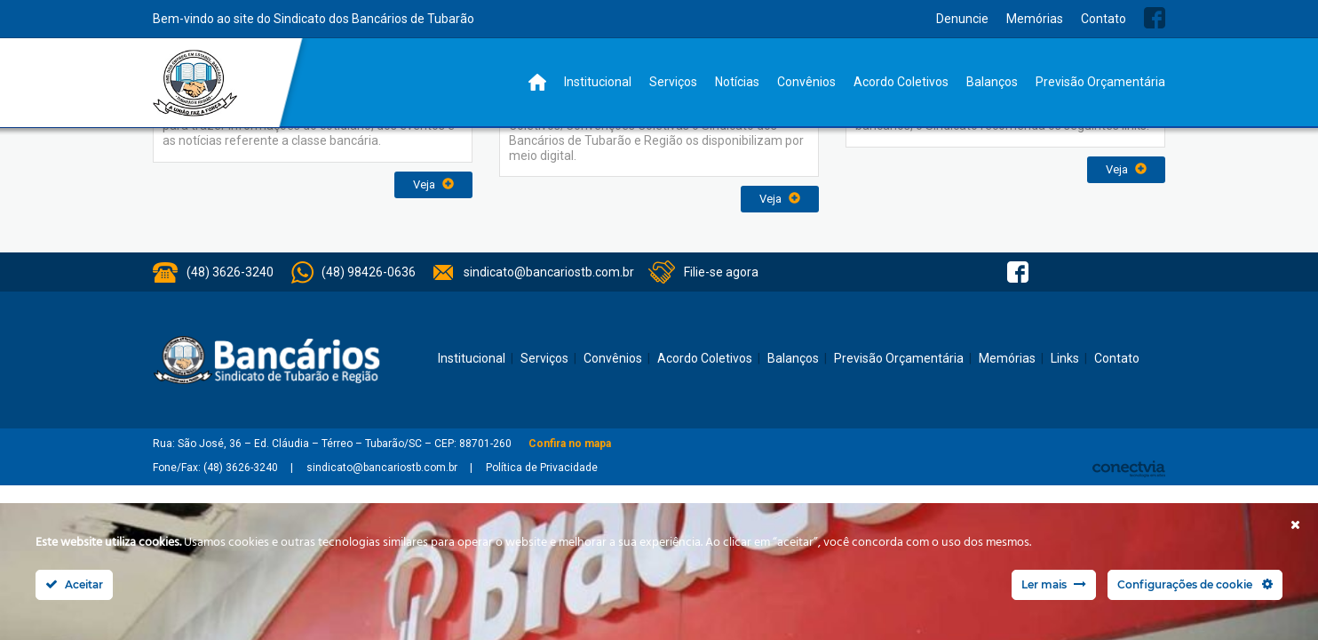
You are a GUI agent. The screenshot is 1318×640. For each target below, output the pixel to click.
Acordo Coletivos (901, 82)
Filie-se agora (721, 272)
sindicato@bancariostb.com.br (549, 272)
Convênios (806, 82)
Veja (433, 184)
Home (537, 82)
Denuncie (962, 19)
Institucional (597, 82)
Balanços (992, 82)
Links (1065, 358)
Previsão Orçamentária (1100, 82)
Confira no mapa (569, 443)
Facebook (1154, 17)
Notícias (737, 82)
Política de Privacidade (542, 467)
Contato (1103, 19)
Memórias (1034, 19)
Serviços (673, 82)
